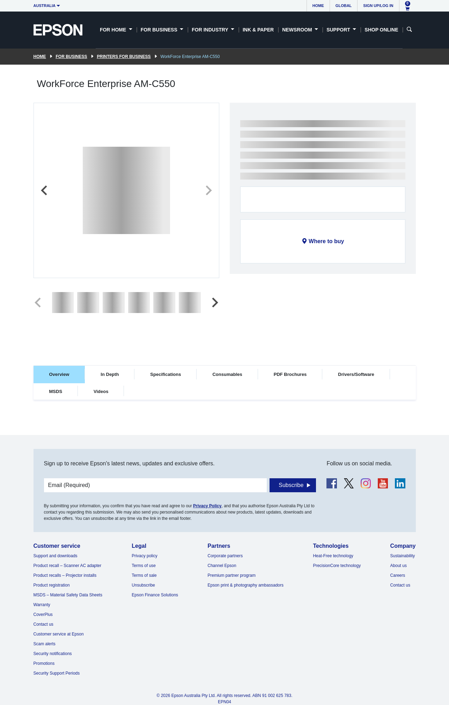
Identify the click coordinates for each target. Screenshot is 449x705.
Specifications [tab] (165, 374)
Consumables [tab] (227, 374)
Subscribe (291, 485)
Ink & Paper (258, 29)
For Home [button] (113, 29)
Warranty (42, 604)
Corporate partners (225, 555)
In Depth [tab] (110, 374)
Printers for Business (124, 56)
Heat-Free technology (333, 555)
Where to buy (326, 241)
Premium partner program (232, 575)
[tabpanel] (225, 421)
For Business (71, 56)
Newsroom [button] (297, 29)
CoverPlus (43, 614)
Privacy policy (144, 555)
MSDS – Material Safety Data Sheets (68, 595)
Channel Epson (222, 565)
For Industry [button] (210, 29)
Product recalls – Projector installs (65, 575)
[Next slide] (208, 190)
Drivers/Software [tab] (356, 374)
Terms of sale (144, 575)
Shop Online (381, 29)
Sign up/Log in (378, 5)
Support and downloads (56, 555)
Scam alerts (45, 643)
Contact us (43, 624)
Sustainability (402, 555)
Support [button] (339, 29)
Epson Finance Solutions (155, 595)
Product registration (52, 585)
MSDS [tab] (55, 391)
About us (398, 565)
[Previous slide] (44, 190)
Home (318, 5)
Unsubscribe (143, 585)
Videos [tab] (101, 391)
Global (344, 5)
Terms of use (144, 565)
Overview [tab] (59, 374)
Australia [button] (45, 5)
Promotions (44, 663)
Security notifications (53, 653)
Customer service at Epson (59, 634)
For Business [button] (160, 29)
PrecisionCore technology (337, 565)
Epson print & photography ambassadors (246, 585)
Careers (397, 575)
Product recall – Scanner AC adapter (68, 565)
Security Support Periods (57, 673)
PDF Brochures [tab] (290, 374)
